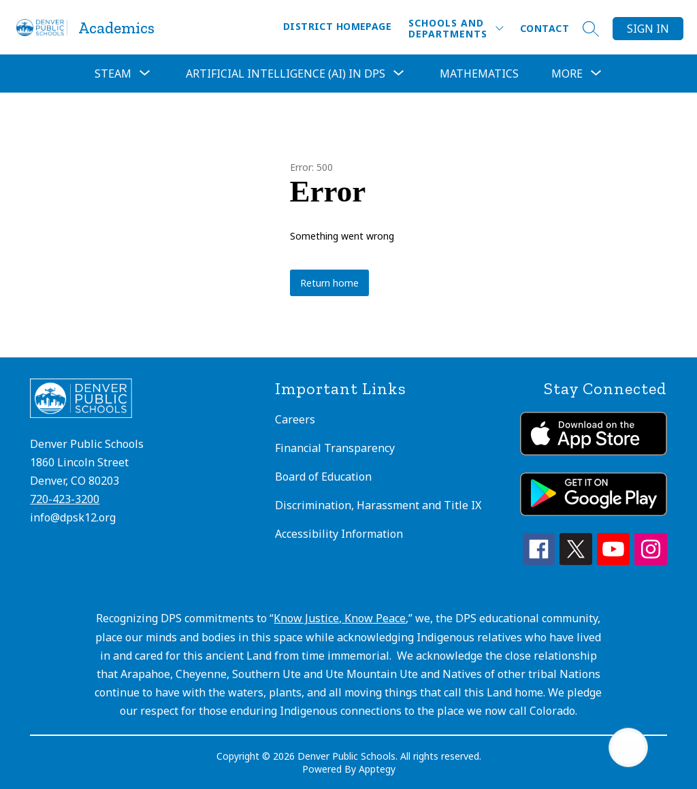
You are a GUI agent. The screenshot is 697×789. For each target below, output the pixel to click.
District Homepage (337, 26)
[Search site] (591, 28)
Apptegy (377, 768)
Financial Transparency (335, 447)
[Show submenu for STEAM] (113, 73)
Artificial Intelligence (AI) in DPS (285, 73)
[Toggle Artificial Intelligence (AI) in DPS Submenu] (399, 73)
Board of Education (323, 476)
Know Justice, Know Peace (340, 618)
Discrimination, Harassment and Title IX (378, 505)
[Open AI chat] (628, 747)
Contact (544, 28)
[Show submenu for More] (567, 73)
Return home (329, 282)
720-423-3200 (64, 499)
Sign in (648, 28)
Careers (295, 419)
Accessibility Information (339, 533)
